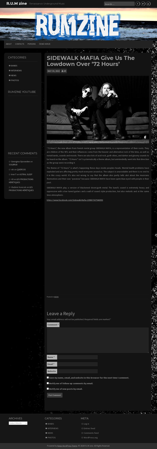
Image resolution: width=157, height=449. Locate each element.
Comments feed (91, 433)
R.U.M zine (16, 3)
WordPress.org (91, 437)
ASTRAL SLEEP (25, 174)
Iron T (13, 174)
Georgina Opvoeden (20, 161)
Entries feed (89, 428)
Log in (86, 423)
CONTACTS (19, 44)
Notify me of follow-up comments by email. (71, 383)
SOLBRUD (13, 164)
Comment (53, 324)
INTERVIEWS (16, 70)
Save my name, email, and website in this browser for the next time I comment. (89, 377)
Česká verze (44, 44)
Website (52, 371)
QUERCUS (21, 169)
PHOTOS (15, 80)
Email (51, 364)
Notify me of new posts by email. (65, 389)
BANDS (14, 65)
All (65, 71)
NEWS (56, 297)
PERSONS (32, 44)
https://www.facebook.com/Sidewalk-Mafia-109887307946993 (75, 200)
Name (51, 357)
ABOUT (9, 44)
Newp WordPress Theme (67, 446)
